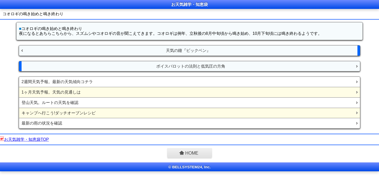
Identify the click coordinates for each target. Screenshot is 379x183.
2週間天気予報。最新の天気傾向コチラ (57, 82)
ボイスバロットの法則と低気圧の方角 (190, 66)
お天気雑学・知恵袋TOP (26, 139)
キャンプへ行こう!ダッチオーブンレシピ (59, 113)
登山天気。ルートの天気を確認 (50, 102)
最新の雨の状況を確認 (42, 123)
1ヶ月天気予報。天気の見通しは (51, 92)
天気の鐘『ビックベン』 (188, 50)
